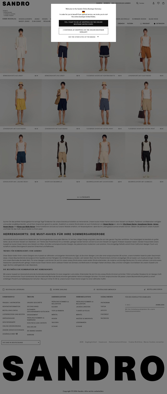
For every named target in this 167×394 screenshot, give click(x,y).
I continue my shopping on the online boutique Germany (83, 31)
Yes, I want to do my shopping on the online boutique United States (83, 23)
